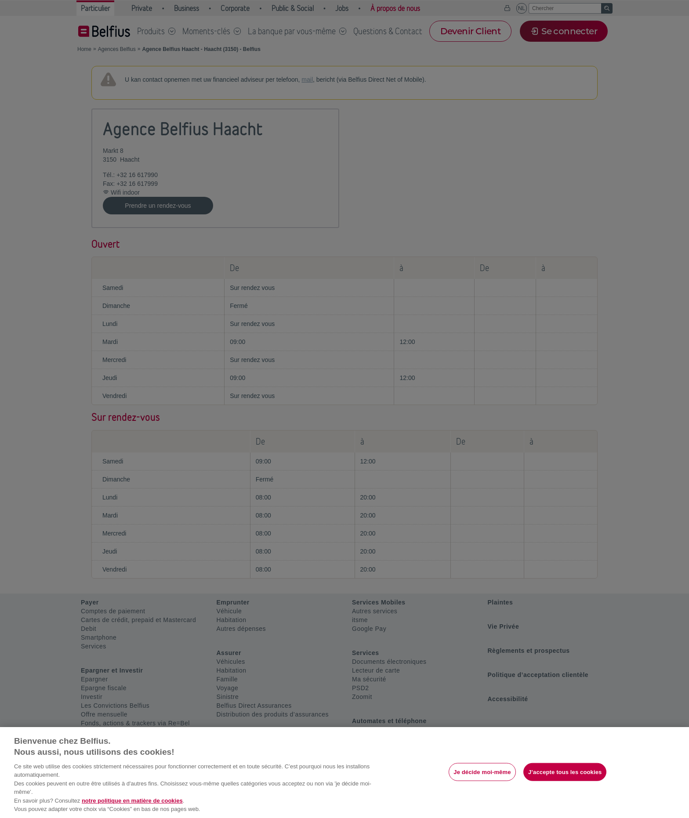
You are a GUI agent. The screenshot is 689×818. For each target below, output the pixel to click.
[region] (344, 772)
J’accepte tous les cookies (565, 771)
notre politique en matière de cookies (132, 800)
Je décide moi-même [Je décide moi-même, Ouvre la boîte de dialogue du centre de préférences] (482, 771)
